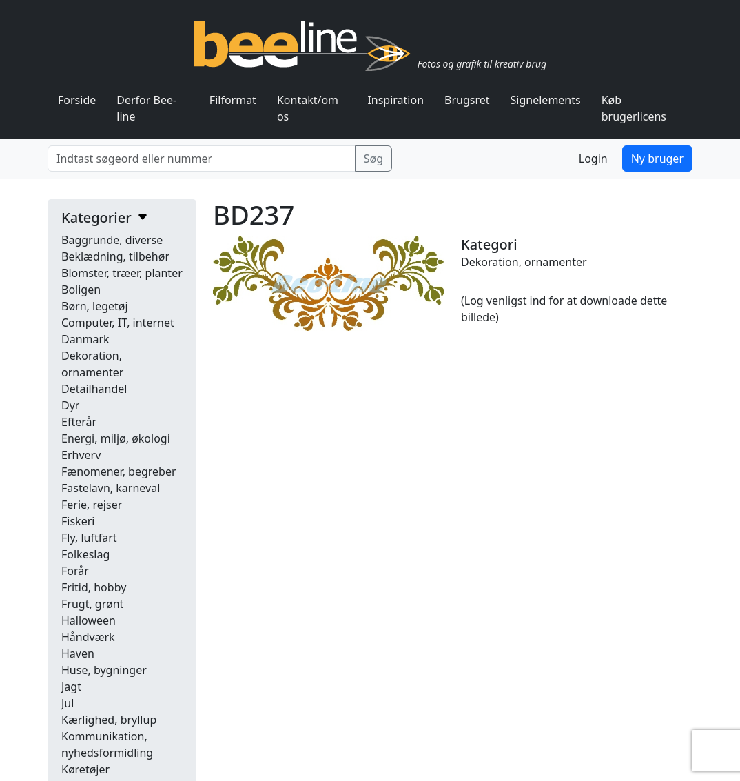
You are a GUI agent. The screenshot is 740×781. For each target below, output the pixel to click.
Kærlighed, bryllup (108, 719)
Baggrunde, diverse (112, 239)
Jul (67, 703)
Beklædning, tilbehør (115, 256)
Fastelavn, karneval (110, 488)
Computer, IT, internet (117, 322)
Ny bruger (657, 158)
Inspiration (395, 100)
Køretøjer (85, 769)
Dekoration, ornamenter (524, 262)
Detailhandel (94, 388)
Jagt (71, 686)
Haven (77, 653)
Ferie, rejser (91, 504)
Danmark (85, 339)
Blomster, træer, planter (122, 273)
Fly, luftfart (89, 537)
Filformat (232, 100)
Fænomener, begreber (118, 471)
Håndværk (88, 637)
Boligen (81, 289)
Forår (75, 570)
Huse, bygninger (104, 670)
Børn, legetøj (94, 306)
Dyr (70, 405)
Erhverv (81, 455)
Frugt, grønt (92, 603)
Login (593, 158)
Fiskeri (77, 521)
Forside (77, 100)
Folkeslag (85, 554)
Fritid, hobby (93, 587)
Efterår (78, 421)
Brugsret (467, 100)
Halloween (88, 620)
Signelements (546, 100)
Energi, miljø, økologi (115, 438)
